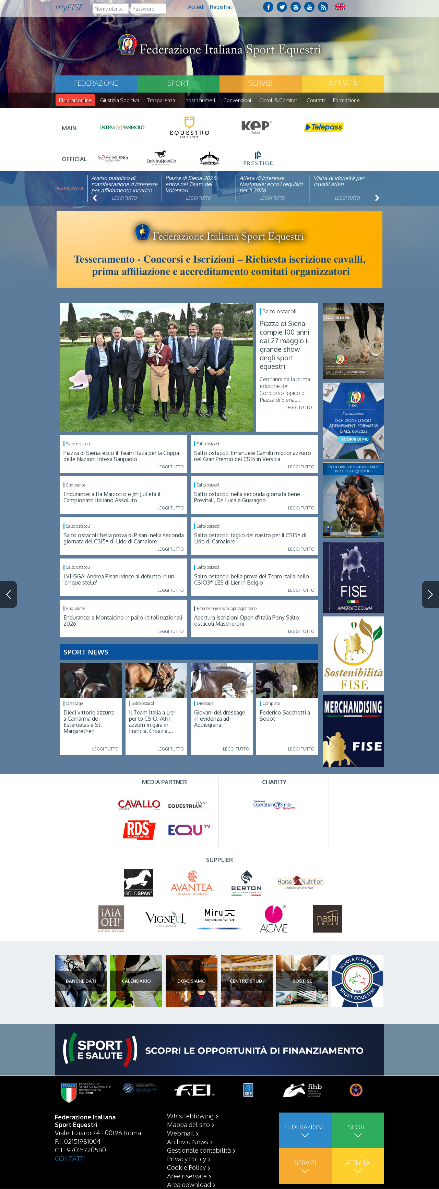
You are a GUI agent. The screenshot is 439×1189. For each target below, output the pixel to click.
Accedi (196, 6)
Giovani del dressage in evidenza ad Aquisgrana (219, 719)
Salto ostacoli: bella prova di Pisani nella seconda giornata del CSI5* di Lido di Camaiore (123, 538)
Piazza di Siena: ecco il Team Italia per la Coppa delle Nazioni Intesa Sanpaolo (121, 456)
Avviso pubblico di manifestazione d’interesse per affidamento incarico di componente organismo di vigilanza (124, 190)
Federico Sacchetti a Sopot (285, 715)
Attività (343, 83)
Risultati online (75, 100)
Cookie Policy (186, 1167)
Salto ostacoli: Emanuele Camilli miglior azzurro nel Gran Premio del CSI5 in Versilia (252, 456)
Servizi (261, 83)
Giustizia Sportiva (119, 100)
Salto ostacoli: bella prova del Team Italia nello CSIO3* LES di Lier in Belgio (251, 579)
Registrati (222, 6)
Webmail (180, 1133)
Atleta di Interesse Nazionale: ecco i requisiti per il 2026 (270, 184)
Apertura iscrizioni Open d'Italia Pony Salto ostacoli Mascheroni (246, 620)
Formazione (346, 100)
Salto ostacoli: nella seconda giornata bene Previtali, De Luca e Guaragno (247, 497)
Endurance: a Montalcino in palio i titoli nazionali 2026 (122, 620)
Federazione (96, 83)
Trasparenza (161, 100)
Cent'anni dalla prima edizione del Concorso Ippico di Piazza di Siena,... (285, 390)
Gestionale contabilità (199, 1150)
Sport (178, 83)
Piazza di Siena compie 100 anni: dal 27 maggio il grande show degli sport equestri (285, 345)
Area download (189, 1184)
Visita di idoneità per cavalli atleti (338, 181)
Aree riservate (187, 1176)
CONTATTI (70, 1158)
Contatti (316, 100)
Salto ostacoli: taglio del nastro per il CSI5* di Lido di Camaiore (250, 538)
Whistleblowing (190, 1116)
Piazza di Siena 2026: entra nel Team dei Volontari (191, 184)
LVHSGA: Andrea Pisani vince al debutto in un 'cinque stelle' (118, 579)
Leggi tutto (124, 198)
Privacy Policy (186, 1159)
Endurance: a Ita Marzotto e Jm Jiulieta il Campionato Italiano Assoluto (112, 497)
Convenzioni (237, 100)
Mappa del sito (188, 1124)
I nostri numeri (199, 100)
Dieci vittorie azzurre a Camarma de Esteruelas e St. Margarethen (89, 722)
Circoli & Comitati (278, 100)
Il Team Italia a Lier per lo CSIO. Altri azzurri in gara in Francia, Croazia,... (152, 722)
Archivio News (187, 1142)
